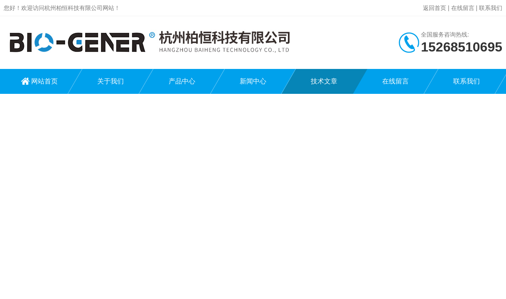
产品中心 (182, 81)
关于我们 (110, 81)
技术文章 (324, 81)
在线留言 (462, 8)
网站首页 (44, 81)
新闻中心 (253, 81)
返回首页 (434, 8)
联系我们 (490, 8)
